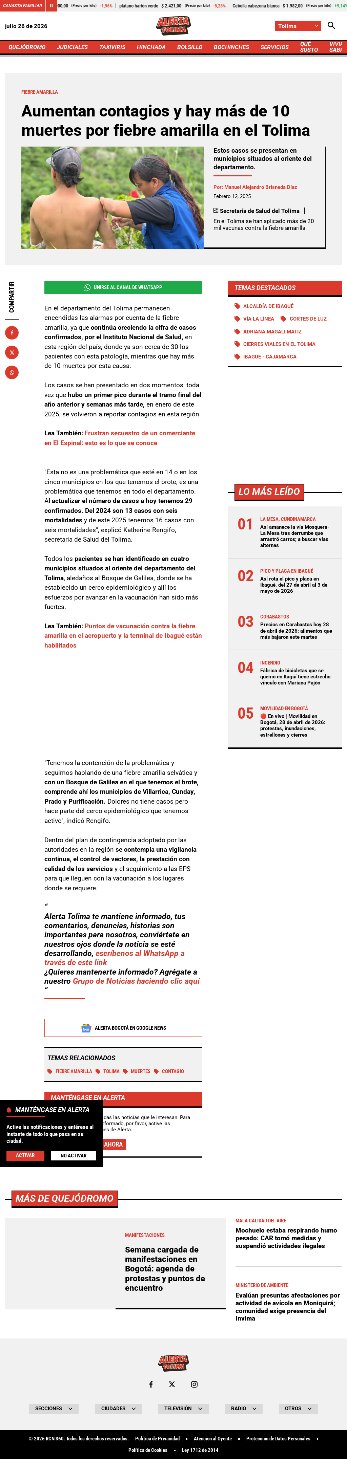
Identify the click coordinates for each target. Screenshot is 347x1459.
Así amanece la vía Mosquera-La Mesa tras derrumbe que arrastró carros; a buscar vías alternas (294, 536)
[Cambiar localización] (298, 26)
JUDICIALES (72, 47)
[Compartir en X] (12, 352)
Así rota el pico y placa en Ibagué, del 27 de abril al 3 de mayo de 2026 (293, 585)
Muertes (137, 1072)
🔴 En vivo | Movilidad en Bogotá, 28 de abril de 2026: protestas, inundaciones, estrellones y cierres (292, 725)
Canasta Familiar (22, 5)
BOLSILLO (189, 47)
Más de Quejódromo (65, 1387)
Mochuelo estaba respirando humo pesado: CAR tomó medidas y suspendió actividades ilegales (286, 1427)
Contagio (169, 1072)
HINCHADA (151, 47)
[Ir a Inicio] (173, 26)
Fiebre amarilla (69, 1072)
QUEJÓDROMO (26, 47)
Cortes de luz (308, 319)
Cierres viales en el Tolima (279, 344)
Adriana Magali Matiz (272, 332)
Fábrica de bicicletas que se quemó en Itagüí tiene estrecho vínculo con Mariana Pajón (295, 677)
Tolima (108, 1072)
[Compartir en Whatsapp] (12, 372)
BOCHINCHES (231, 47)
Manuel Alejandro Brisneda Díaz (260, 187)
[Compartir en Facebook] (12, 333)
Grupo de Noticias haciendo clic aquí (136, 981)
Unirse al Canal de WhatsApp (123, 287)
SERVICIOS (275, 47)
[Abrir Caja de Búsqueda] (331, 26)
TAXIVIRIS (112, 47)
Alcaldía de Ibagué (268, 306)
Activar (25, 1155)
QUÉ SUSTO (309, 47)
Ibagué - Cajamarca (270, 357)
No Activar (73, 1156)
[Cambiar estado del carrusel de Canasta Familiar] (51, 6)
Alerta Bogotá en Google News (123, 1028)
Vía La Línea (258, 319)
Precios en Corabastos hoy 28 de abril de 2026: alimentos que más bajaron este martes (296, 631)
